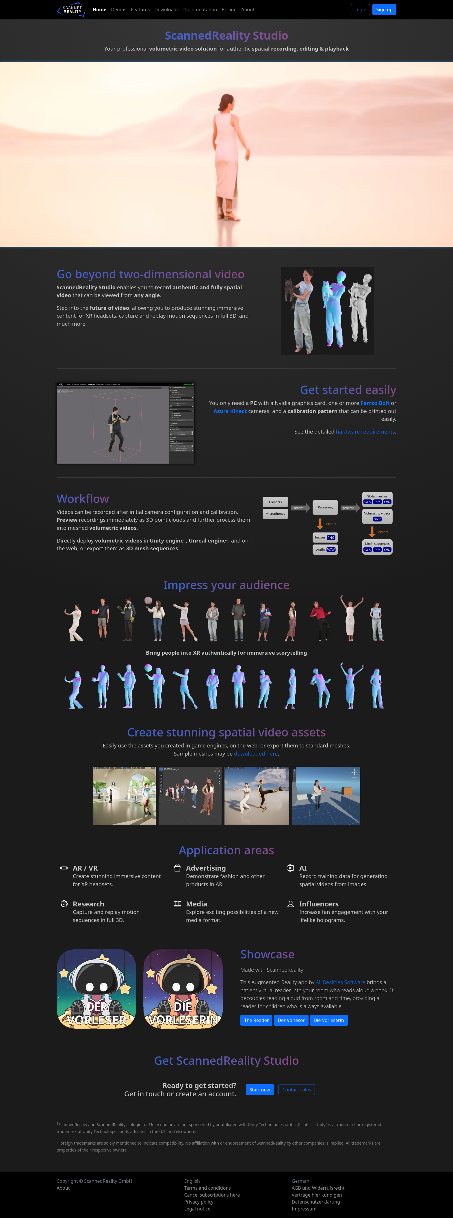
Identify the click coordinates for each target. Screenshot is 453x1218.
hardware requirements (365, 431)
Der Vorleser (291, 1020)
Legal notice (197, 1209)
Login (360, 9)
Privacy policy (198, 1202)
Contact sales (296, 1089)
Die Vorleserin (329, 1020)
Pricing (229, 9)
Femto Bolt (375, 402)
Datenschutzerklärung (316, 1202)
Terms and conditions (207, 1188)
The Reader (256, 1020)
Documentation (200, 9)
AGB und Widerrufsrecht (318, 1188)
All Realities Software (340, 982)
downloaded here (256, 753)
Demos (118, 9)
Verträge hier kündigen (317, 1195)
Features (140, 9)
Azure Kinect (230, 410)
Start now (260, 1089)
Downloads (166, 9)
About (247, 9)
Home (99, 9)
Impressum (304, 1209)
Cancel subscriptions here (212, 1195)
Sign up (384, 9)
